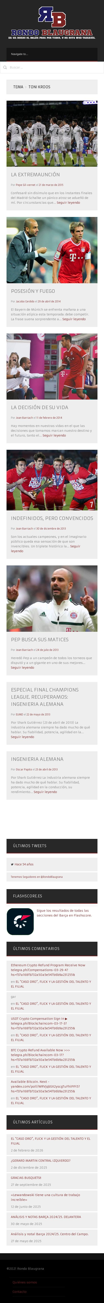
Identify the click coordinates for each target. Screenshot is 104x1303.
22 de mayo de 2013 (38, 714)
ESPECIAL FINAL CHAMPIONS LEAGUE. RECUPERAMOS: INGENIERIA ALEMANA (45, 697)
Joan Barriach (24, 417)
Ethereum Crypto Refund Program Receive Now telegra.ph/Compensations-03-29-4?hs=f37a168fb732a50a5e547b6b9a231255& (48, 970)
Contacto (20, 1292)
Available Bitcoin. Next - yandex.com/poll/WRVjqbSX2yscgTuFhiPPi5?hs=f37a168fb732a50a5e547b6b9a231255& (45, 1086)
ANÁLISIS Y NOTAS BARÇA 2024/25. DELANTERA (46, 1217)
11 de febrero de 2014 (49, 417)
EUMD (19, 714)
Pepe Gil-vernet (25, 185)
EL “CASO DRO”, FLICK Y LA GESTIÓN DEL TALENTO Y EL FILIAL (50, 1141)
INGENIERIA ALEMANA (37, 759)
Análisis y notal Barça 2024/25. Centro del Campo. (50, 1234)
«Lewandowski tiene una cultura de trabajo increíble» (45, 1197)
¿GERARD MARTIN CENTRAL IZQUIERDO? (40, 1161)
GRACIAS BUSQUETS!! (26, 1178)
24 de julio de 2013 (47, 650)
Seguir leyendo (68, 203)
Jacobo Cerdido (25, 301)
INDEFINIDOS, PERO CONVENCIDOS (52, 518)
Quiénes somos (25, 1282)
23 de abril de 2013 (46, 769)
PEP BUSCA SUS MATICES (40, 640)
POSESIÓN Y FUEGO (33, 291)
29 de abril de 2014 (49, 301)
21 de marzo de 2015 (51, 185)
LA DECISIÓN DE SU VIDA (39, 407)
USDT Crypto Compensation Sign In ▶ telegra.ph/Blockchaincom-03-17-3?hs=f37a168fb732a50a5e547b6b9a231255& (43, 1023)
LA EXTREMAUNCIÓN (35, 175)
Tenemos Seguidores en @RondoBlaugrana (37, 876)
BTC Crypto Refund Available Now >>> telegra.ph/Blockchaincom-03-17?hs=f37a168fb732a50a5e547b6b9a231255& (43, 1055)
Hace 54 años (24, 864)
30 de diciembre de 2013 (51, 528)
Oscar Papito (24, 769)
